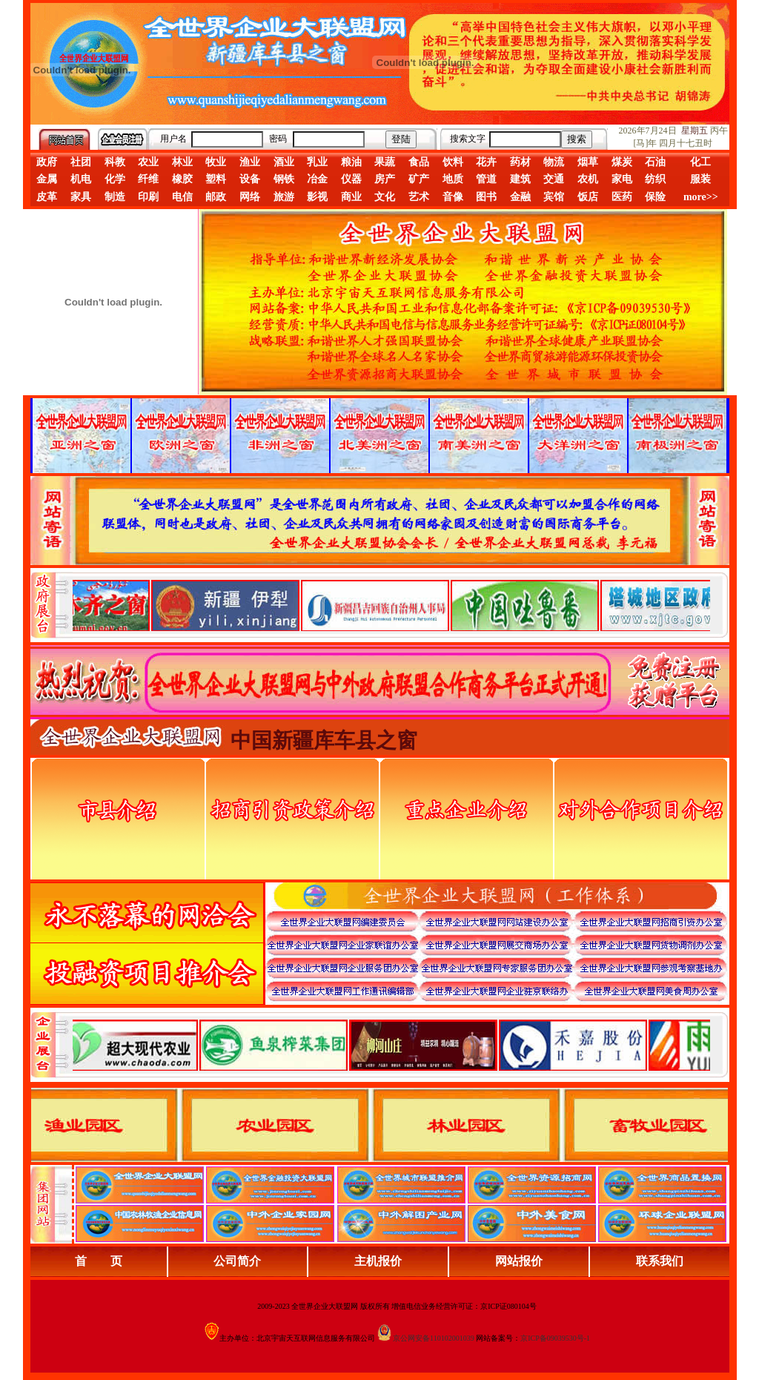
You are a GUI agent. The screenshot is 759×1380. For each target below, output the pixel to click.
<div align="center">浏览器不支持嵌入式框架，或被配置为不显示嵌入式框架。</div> (391, 1045)
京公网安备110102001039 (433, 1338)
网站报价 (519, 1261)
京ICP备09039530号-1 (555, 1338)
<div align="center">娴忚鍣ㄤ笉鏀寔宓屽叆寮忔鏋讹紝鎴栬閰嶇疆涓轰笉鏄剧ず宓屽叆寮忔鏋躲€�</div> (391, 605)
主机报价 (378, 1261)
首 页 (98, 1261)
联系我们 (659, 1261)
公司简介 (237, 1261)
